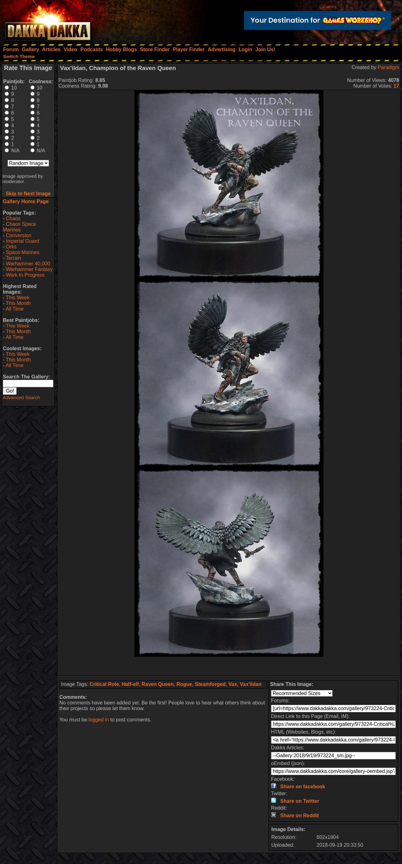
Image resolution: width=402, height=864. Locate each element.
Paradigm (388, 67)
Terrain (13, 258)
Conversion (18, 235)
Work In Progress (25, 275)
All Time (15, 309)
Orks (11, 246)
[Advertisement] (228, 666)
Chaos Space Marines (19, 226)
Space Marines (23, 252)
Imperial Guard (22, 241)
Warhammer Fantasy (29, 269)
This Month (18, 303)
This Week (17, 297)
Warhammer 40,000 (28, 263)
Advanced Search (21, 397)
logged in (99, 719)
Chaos (13, 218)
